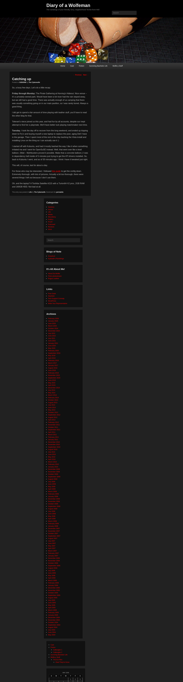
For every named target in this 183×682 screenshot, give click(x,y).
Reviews (51, 227)
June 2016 (52, 370)
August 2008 (52, 509)
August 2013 (52, 402)
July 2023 (51, 333)
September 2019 (54, 353)
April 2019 (52, 358)
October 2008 (53, 504)
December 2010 (54, 442)
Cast (72, 66)
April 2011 (52, 432)
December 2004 (54, 617)
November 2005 (54, 590)
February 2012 (53, 422)
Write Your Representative (57, 303)
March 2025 (52, 326)
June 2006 (52, 573)
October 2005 (53, 593)
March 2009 (52, 491)
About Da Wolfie (54, 273)
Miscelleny (52, 217)
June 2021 (52, 341)
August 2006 (52, 568)
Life (30, 192)
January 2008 (53, 526)
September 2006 (54, 566)
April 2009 (52, 489)
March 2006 (52, 580)
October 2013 (53, 400)
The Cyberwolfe (34, 82)
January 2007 (53, 556)
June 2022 (52, 336)
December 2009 (54, 469)
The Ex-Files (57, 660)
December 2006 (54, 558)
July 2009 (51, 482)
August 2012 (52, 417)
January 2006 (53, 585)
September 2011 (54, 430)
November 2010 (54, 444)
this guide (56, 171)
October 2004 (53, 622)
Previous (77, 75)
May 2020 (51, 348)
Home (62, 66)
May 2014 (51, 393)
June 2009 (52, 484)
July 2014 (51, 390)
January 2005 (53, 615)
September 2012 (54, 415)
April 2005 (52, 608)
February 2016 (53, 373)
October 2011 (53, 427)
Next (85, 75)
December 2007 (54, 528)
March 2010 (52, 462)
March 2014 (52, 395)
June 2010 (52, 454)
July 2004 (51, 630)
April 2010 (52, 459)
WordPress (52, 301)
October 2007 (53, 533)
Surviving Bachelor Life (98, 66)
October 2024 (53, 328)
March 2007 (52, 551)
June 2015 (52, 380)
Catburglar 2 (57, 652)
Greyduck (51, 256)
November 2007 (54, 531)
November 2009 (54, 472)
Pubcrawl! (51, 224)
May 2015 (51, 383)
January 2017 (53, 365)
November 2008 (54, 501)
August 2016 (52, 368)
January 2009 (53, 496)
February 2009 (53, 494)
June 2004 (52, 632)
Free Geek (52, 293)
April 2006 (52, 578)
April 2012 (52, 420)
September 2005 (54, 595)
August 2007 (52, 538)
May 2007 (51, 546)
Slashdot (51, 296)
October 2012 (53, 412)
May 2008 (51, 516)
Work (50, 229)
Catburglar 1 (57, 650)
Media (50, 214)
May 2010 (51, 457)
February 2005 (53, 612)
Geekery (51, 207)
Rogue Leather (53, 278)
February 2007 (53, 553)
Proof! (50, 222)
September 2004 (54, 625)
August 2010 (52, 449)
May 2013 (51, 410)
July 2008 (51, 511)
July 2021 (51, 338)
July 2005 (51, 600)
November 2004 (54, 620)
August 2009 (52, 479)
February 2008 (53, 523)
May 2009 (51, 486)
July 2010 (51, 452)
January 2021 (53, 343)
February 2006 (53, 583)
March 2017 (52, 363)
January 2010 (53, 467)
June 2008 (52, 514)
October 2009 (53, 474)
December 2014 (54, 388)
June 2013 (52, 407)
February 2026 (53, 318)
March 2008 (52, 521)
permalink (59, 192)
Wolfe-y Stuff (117, 66)
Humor (50, 209)
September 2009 (54, 477)
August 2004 (52, 627)
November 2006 (54, 561)
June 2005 (52, 603)
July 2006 (51, 571)
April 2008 (52, 519)
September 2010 (54, 447)
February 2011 (53, 437)
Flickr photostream (55, 276)
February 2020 (53, 351)
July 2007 (51, 541)
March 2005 (52, 610)
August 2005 (52, 598)
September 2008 (54, 506)
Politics (50, 219)
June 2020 (52, 346)
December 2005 (54, 588)
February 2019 (53, 360)
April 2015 (52, 385)
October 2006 (53, 563)
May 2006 (51, 575)
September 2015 (54, 378)
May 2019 (51, 355)
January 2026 (53, 321)
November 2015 (54, 375)
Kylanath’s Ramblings (56, 259)
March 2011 (52, 435)
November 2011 (54, 425)
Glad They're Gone (62, 662)
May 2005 (51, 605)
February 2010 (53, 464)
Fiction (81, 66)
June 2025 (52, 323)
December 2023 (54, 331)
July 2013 (51, 405)
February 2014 (53, 398)
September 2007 (54, 536)
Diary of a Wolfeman (68, 5)
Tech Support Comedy (56, 298)
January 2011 (53, 439)
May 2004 (51, 635)
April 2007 (52, 548)
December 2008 (54, 499)
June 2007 (52, 543)
